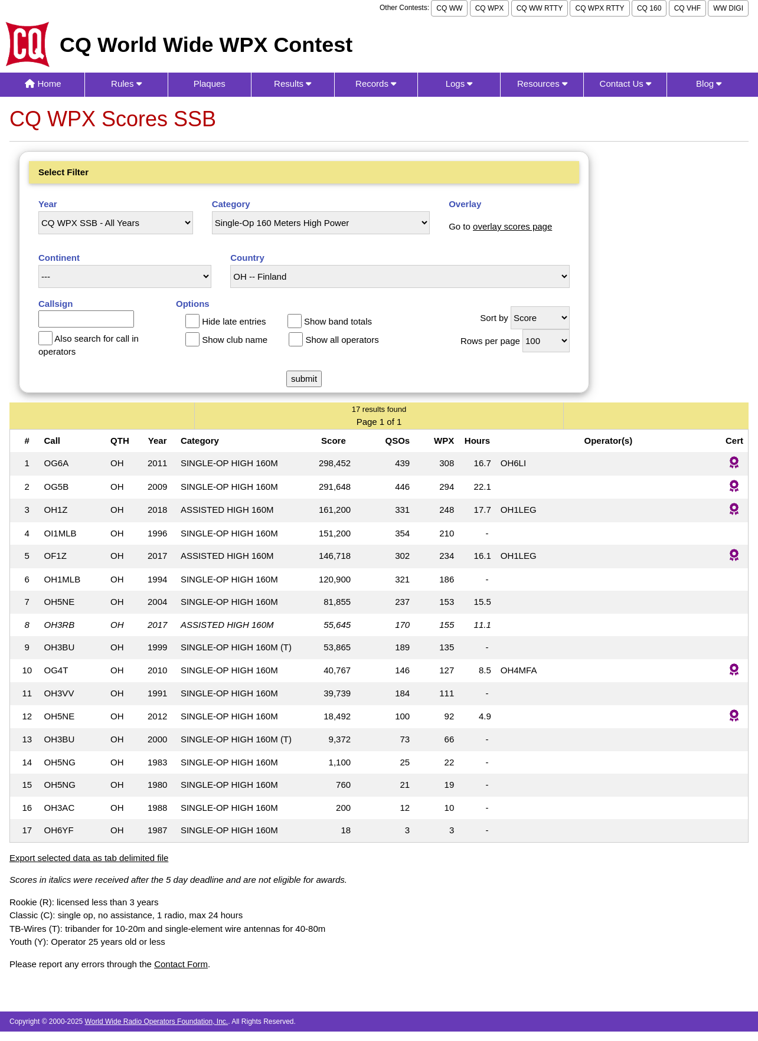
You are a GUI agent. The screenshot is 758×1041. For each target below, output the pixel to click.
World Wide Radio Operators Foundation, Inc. (156, 1021)
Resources (542, 83)
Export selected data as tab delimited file (88, 858)
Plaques (210, 83)
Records (375, 83)
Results (292, 83)
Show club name (234, 340)
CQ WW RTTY (540, 8)
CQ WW (449, 8)
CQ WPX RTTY (599, 8)
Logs (459, 83)
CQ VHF (687, 8)
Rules (126, 83)
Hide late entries (234, 321)
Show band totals (338, 321)
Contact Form (181, 964)
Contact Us (625, 83)
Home (43, 83)
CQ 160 (649, 8)
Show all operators (341, 340)
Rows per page (490, 341)
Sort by (494, 318)
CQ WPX (489, 8)
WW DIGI (728, 8)
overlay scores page (512, 226)
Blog (708, 83)
